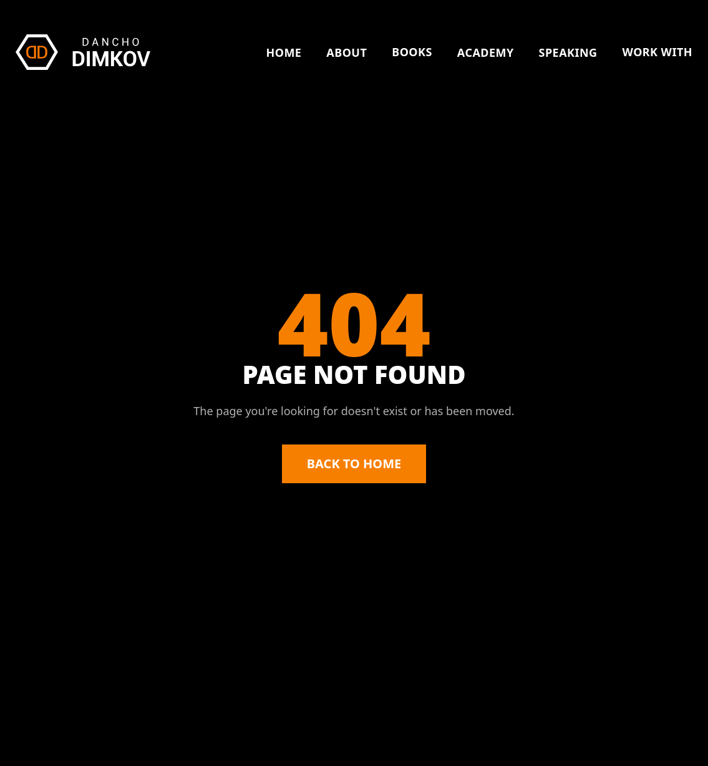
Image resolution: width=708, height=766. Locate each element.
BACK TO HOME (354, 463)
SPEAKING (568, 52)
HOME (283, 52)
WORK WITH (657, 51)
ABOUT (346, 52)
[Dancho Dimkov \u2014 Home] (83, 52)
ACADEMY (485, 52)
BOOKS (412, 51)
